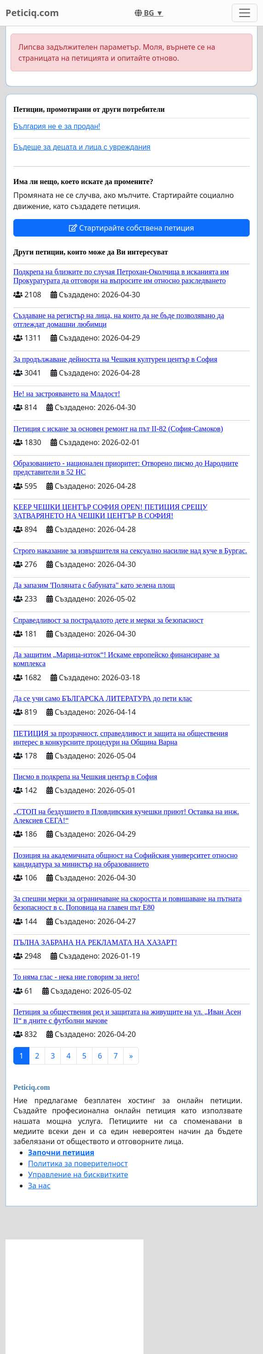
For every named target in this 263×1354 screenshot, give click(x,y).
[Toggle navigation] (244, 13)
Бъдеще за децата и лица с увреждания (81, 147)
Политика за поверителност (78, 1163)
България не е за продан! (56, 126)
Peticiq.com (32, 12)
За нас (39, 1185)
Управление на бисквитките (78, 1174)
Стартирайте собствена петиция (131, 228)
